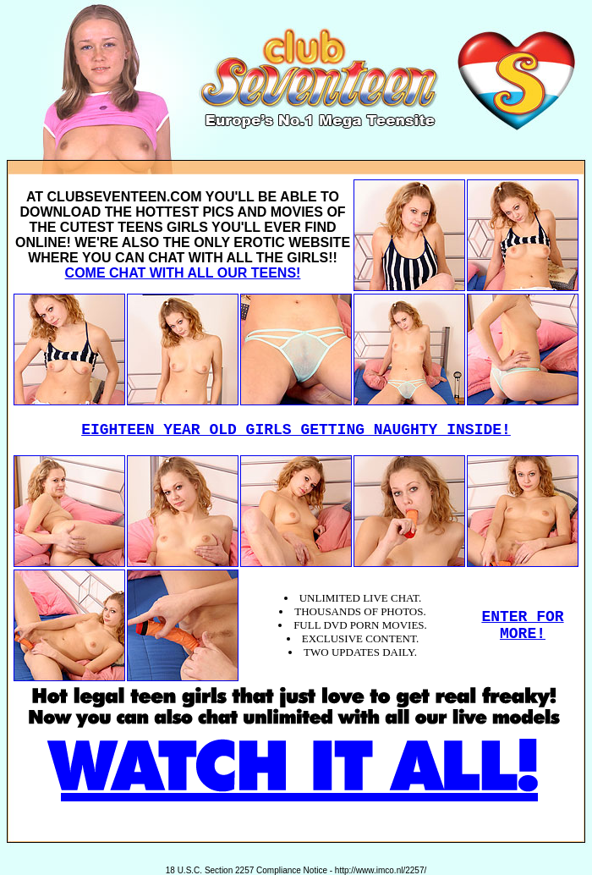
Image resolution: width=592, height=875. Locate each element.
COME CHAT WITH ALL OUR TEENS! (183, 273)
